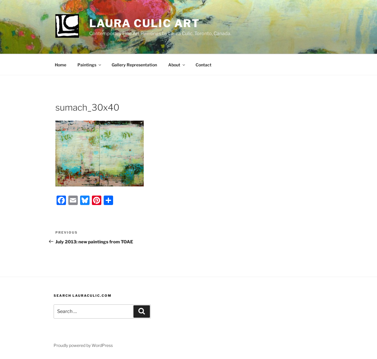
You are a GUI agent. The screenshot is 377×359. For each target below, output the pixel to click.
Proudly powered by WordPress (83, 345)
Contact (203, 64)
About (177, 64)
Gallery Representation (134, 64)
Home (60, 64)
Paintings (89, 64)
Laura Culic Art (144, 23)
